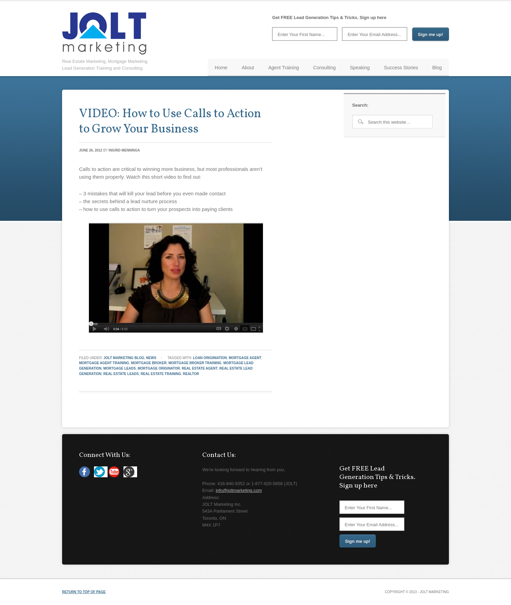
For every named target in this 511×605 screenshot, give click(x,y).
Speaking (360, 67)
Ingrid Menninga (124, 150)
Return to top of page (84, 592)
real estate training (161, 374)
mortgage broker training (195, 363)
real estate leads (121, 374)
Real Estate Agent (199, 368)
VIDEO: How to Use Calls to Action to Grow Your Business (170, 122)
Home (221, 67)
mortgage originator (159, 368)
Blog (437, 67)
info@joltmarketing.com (239, 490)
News (151, 358)
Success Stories (401, 67)
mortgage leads (119, 368)
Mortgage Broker (149, 363)
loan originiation (210, 358)
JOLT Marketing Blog (123, 358)
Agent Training (283, 67)
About (248, 67)
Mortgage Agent (245, 358)
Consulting (324, 67)
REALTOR (191, 374)
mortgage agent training (104, 363)
